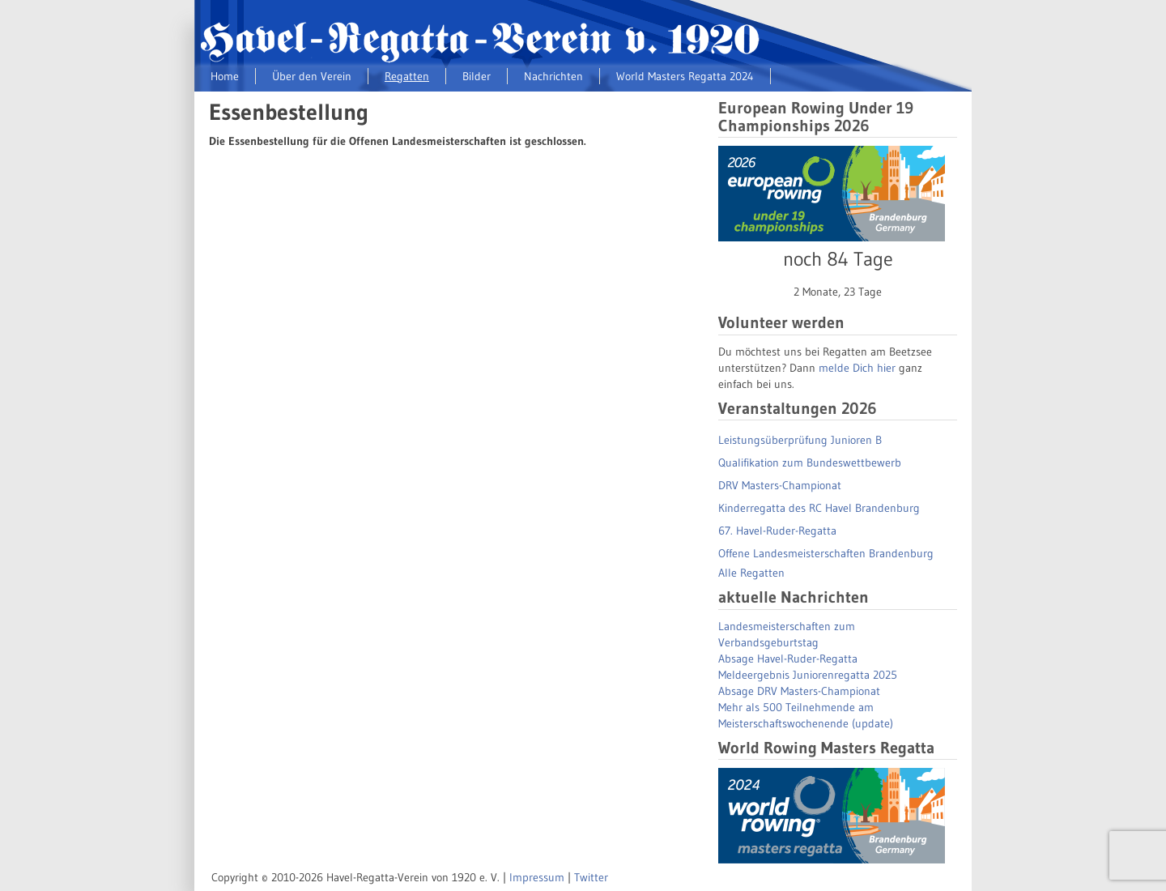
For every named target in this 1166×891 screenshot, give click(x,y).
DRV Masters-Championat (779, 485)
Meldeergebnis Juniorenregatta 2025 (807, 674)
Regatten (407, 76)
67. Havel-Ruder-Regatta (777, 530)
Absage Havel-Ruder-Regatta (787, 658)
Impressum (536, 877)
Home (225, 76)
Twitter (591, 877)
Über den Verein (311, 76)
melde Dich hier (857, 367)
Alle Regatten (751, 572)
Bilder (476, 76)
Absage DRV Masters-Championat (799, 691)
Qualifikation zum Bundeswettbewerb (809, 462)
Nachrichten (553, 76)
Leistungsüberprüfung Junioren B (800, 440)
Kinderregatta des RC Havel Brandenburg (819, 508)
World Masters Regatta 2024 (685, 76)
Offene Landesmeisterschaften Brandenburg (826, 553)
